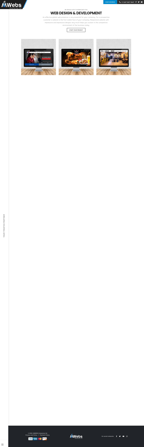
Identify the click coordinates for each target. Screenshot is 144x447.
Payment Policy (45, 435)
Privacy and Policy (31, 435)
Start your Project (76, 30)
